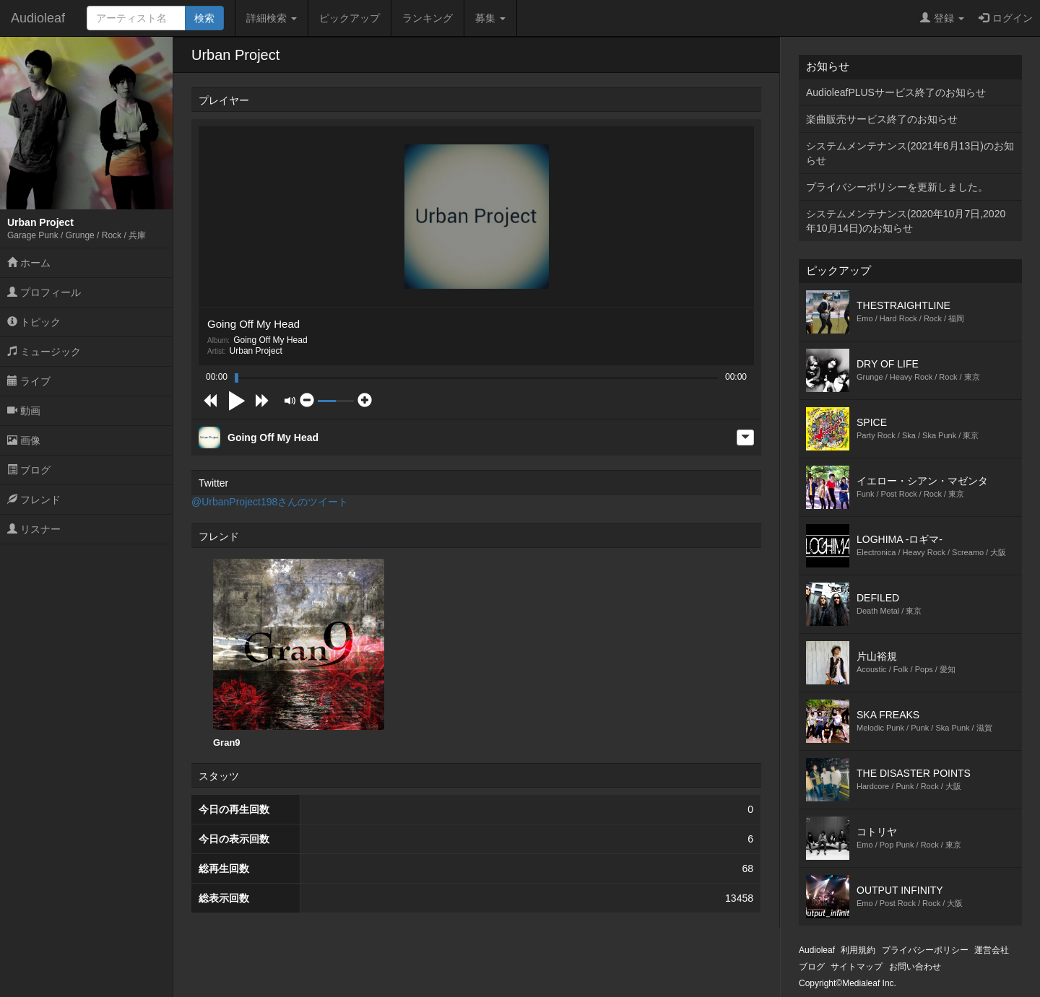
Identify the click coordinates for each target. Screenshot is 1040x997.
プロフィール (44, 292)
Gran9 (298, 653)
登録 (942, 18)
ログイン (1006, 18)
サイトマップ (857, 967)
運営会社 (991, 950)
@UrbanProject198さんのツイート (269, 502)
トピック (34, 322)
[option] (298, 654)
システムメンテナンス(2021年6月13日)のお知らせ (910, 153)
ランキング (427, 18)
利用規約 (858, 950)
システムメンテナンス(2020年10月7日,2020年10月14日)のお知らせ (905, 221)
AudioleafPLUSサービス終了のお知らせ (896, 92)
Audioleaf (38, 18)
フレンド (34, 499)
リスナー (34, 529)
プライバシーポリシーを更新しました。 (897, 187)
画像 (23, 440)
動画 (23, 411)
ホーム (29, 263)
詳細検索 (271, 18)
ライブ (29, 381)
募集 (490, 18)
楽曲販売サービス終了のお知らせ (882, 119)
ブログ (29, 470)
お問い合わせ (915, 967)
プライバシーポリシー (925, 950)
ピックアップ (349, 18)
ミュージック (44, 351)
